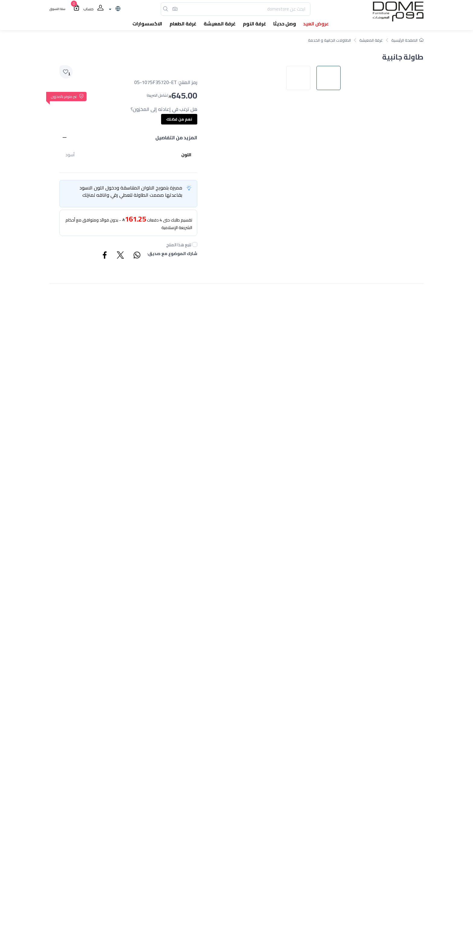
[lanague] (113, 9)
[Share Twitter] (120, 256)
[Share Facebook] (105, 256)
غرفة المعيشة (371, 40)
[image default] (331, 284)
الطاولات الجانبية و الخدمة (329, 40)
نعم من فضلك (179, 119)
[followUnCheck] (194, 244)
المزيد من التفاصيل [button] (176, 137)
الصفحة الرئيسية (407, 40)
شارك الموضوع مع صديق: (172, 254)
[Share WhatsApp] (136, 256)
